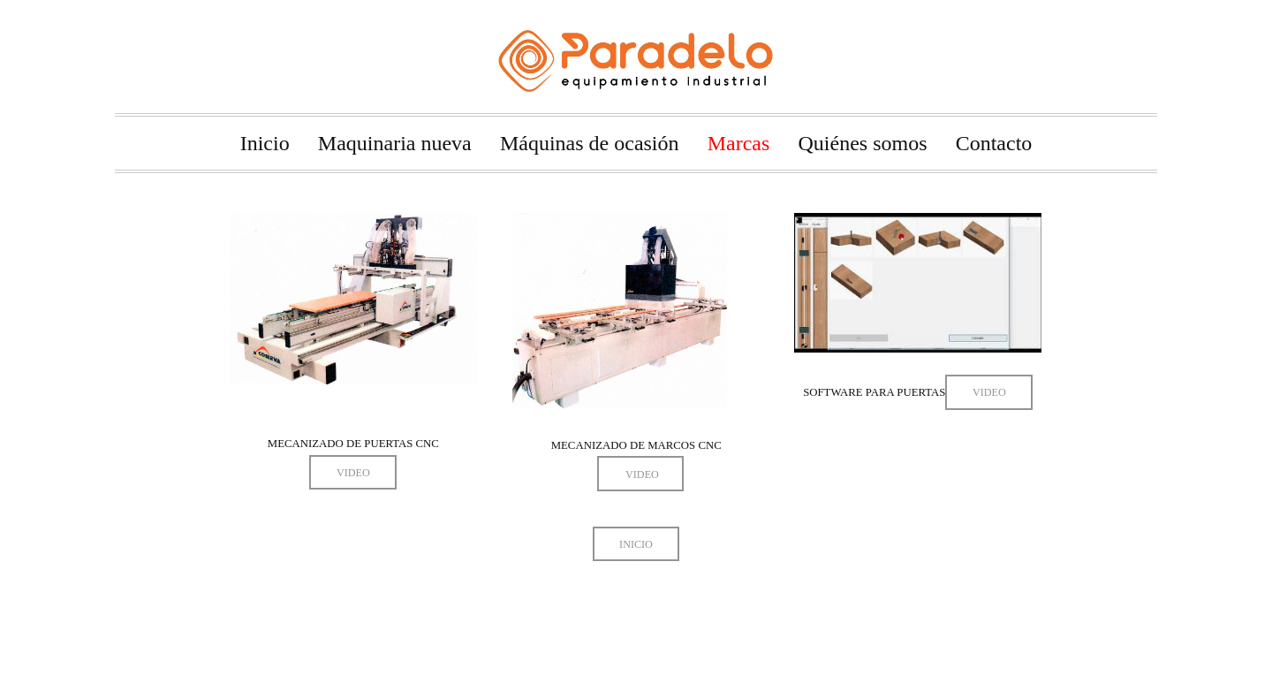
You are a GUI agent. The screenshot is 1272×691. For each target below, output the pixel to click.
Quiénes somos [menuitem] (863, 143)
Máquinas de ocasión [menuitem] (589, 143)
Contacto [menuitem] (994, 143)
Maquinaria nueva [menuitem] (395, 143)
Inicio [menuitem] (265, 143)
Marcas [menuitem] (739, 143)
